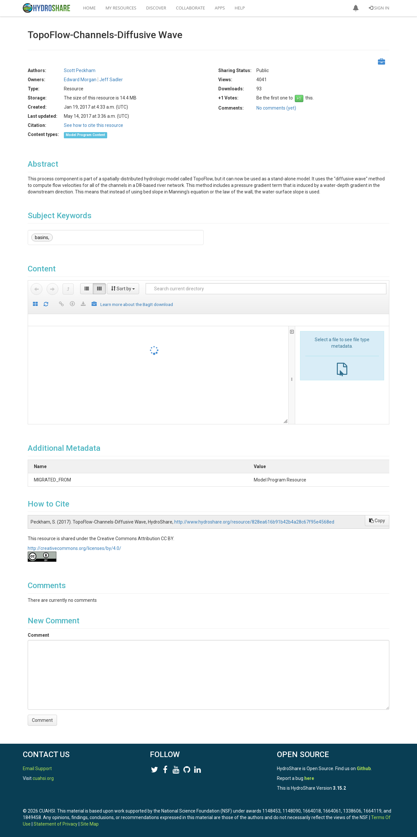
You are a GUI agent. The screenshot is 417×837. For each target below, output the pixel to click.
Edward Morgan (80, 79)
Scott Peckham (79, 70)
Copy (377, 520)
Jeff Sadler (111, 79)
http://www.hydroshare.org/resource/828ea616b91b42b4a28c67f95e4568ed (254, 522)
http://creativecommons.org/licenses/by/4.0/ (74, 548)
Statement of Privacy (56, 824)
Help (240, 8)
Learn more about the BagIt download (136, 304)
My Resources (121, 8)
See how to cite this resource (93, 125)
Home (89, 8)
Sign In (379, 8)
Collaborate (190, 8)
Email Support (37, 768)
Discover (156, 8)
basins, (42, 237)
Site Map (89, 824)
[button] (356, 8)
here (309, 778)
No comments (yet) (276, 108)
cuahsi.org (43, 778)
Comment (38, 635)
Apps (220, 8)
